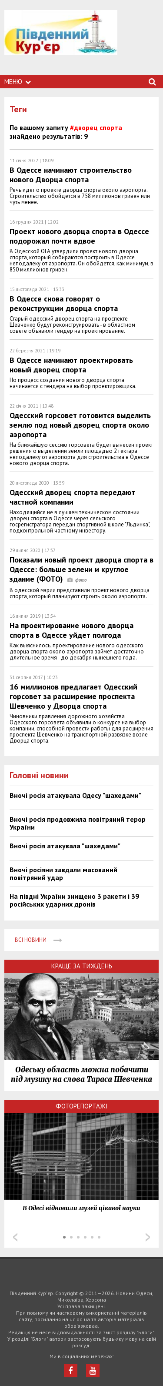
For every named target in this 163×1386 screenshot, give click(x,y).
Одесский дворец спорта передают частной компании (72, 497)
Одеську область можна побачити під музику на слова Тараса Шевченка (81, 1074)
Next (148, 1237)
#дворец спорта (96, 127)
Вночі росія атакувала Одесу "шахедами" (75, 795)
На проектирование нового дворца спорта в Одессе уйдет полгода (71, 630)
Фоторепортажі (82, 1106)
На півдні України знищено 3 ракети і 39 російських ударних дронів (74, 900)
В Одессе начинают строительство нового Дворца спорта (71, 174)
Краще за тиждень (81, 966)
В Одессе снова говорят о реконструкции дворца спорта (64, 303)
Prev (15, 1237)
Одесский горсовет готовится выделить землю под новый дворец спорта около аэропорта (80, 424)
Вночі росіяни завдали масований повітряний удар (63, 873)
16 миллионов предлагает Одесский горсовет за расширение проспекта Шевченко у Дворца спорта (73, 696)
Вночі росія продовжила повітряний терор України (78, 823)
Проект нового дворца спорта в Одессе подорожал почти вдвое (79, 236)
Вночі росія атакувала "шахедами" (65, 845)
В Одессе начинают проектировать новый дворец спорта (71, 365)
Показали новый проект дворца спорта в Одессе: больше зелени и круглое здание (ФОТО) (81, 569)
